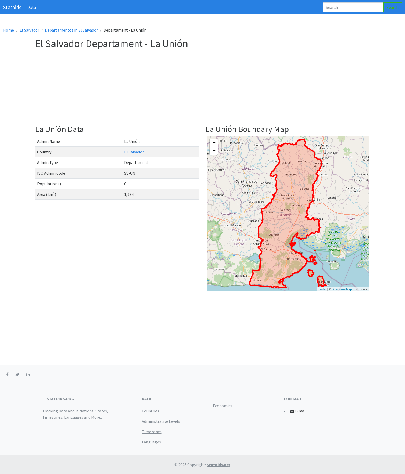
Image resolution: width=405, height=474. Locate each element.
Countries (150, 410)
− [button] (214, 151)
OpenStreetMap (342, 289)
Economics (222, 405)
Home (8, 30)
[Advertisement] (190, 88)
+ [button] (214, 143)
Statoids (12, 7)
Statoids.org (219, 464)
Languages (151, 442)
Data (31, 7)
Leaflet (322, 289)
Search (393, 7)
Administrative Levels (161, 421)
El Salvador (29, 30)
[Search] (353, 7)
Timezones (152, 431)
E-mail (298, 410)
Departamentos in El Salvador (71, 30)
